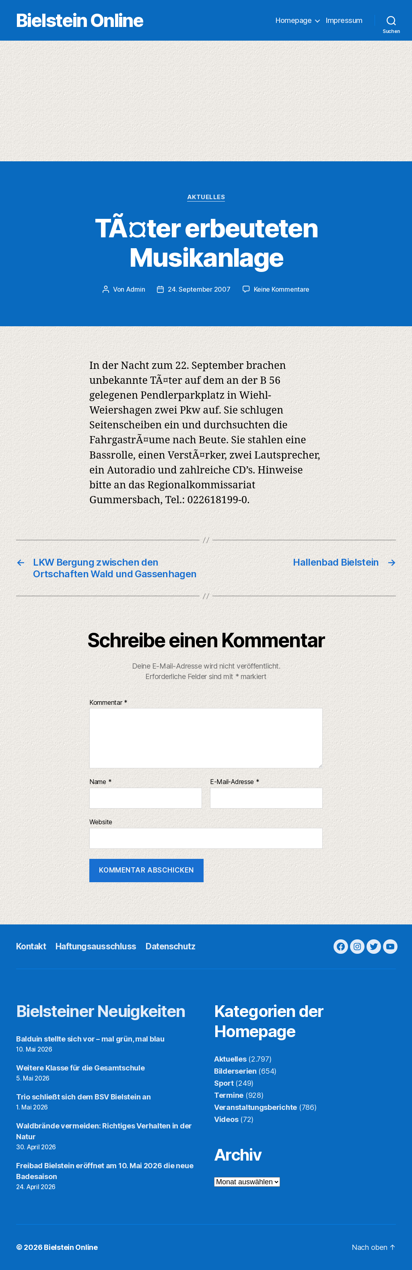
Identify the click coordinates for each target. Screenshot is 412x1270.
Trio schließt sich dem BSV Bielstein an (83, 1097)
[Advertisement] (206, 101)
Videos (226, 1119)
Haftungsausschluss (96, 946)
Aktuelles (206, 197)
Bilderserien (235, 1071)
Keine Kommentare (282, 289)
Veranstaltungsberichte (255, 1107)
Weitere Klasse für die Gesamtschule (80, 1068)
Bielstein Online (79, 20)
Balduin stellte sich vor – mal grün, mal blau (90, 1039)
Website (100, 822)
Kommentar (108, 702)
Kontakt (31, 946)
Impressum (344, 20)
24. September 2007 (199, 289)
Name (100, 782)
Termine (228, 1095)
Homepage (293, 20)
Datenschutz (170, 946)
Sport (224, 1083)
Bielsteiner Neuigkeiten (100, 1011)
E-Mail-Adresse (235, 782)
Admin (135, 289)
